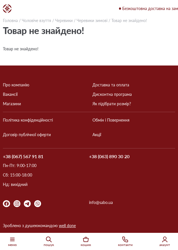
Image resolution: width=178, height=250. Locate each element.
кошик (86, 241)
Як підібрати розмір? (111, 104)
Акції (96, 134)
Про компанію (16, 85)
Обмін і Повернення (110, 120)
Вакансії (10, 94)
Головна (10, 20)
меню (12, 241)
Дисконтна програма (112, 94)
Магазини (12, 104)
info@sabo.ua (101, 202)
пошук (49, 241)
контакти (125, 241)
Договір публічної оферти (27, 134)
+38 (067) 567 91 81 (23, 156)
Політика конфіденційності (28, 120)
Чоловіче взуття (36, 20)
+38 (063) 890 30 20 (109, 156)
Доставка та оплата (110, 85)
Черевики (64, 20)
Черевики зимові (93, 20)
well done (67, 225)
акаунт (164, 241)
